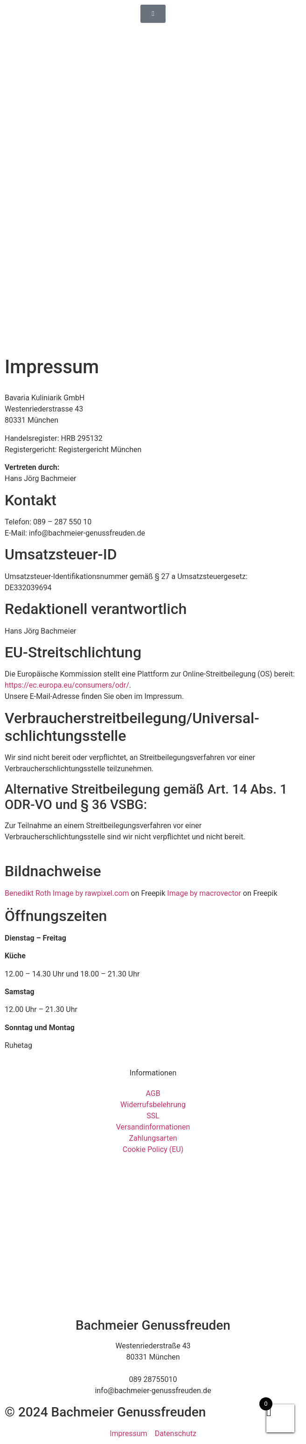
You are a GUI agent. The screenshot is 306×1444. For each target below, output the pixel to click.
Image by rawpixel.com (91, 893)
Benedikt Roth (28, 893)
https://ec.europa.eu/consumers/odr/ (67, 685)
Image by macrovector (204, 893)
